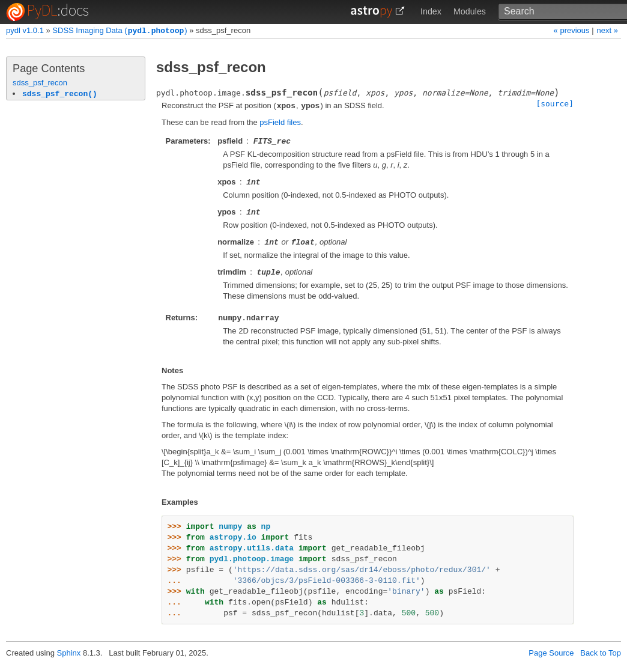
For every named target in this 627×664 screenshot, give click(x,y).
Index (430, 11)
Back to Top (600, 652)
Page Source (551, 652)
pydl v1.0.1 (25, 30)
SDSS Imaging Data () (119, 30)
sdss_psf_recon (40, 82)
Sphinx (69, 652)
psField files (280, 122)
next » (607, 30)
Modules (469, 11)
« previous (573, 30)
